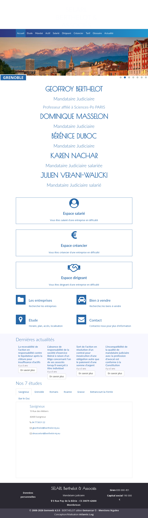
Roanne (68, 391)
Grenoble (39, 391)
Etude (30, 33)
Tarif (88, 33)
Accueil (20, 33)
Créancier (78, 33)
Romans (53, 391)
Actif (47, 33)
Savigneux (23, 391)
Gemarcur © (89, 510)
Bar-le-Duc (24, 398)
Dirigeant (66, 33)
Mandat (39, 33)
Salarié (56, 33)
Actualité (108, 33)
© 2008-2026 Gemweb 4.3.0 (44, 510)
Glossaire (97, 33)
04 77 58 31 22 (38, 422)
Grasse (81, 391)
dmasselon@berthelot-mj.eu (46, 433)
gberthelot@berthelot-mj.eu (46, 428)
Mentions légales (109, 510)
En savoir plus (27, 370)
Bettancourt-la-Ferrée (101, 391)
